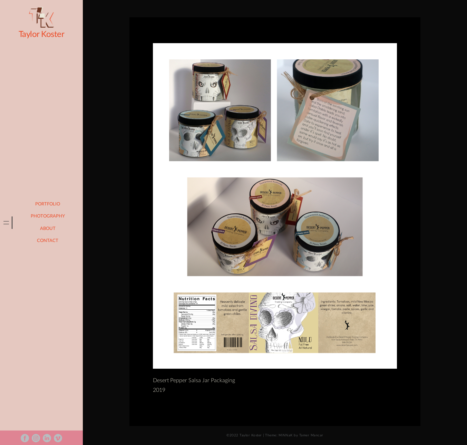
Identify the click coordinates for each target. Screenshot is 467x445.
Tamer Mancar (311, 435)
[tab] (6, 222)
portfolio (47, 204)
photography (48, 216)
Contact (47, 241)
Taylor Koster (42, 34)
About (48, 228)
